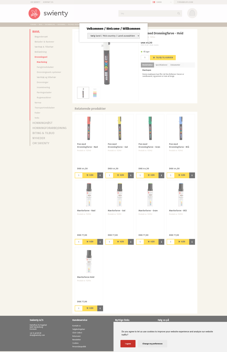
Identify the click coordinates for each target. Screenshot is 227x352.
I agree (128, 344)
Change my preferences (152, 344)
